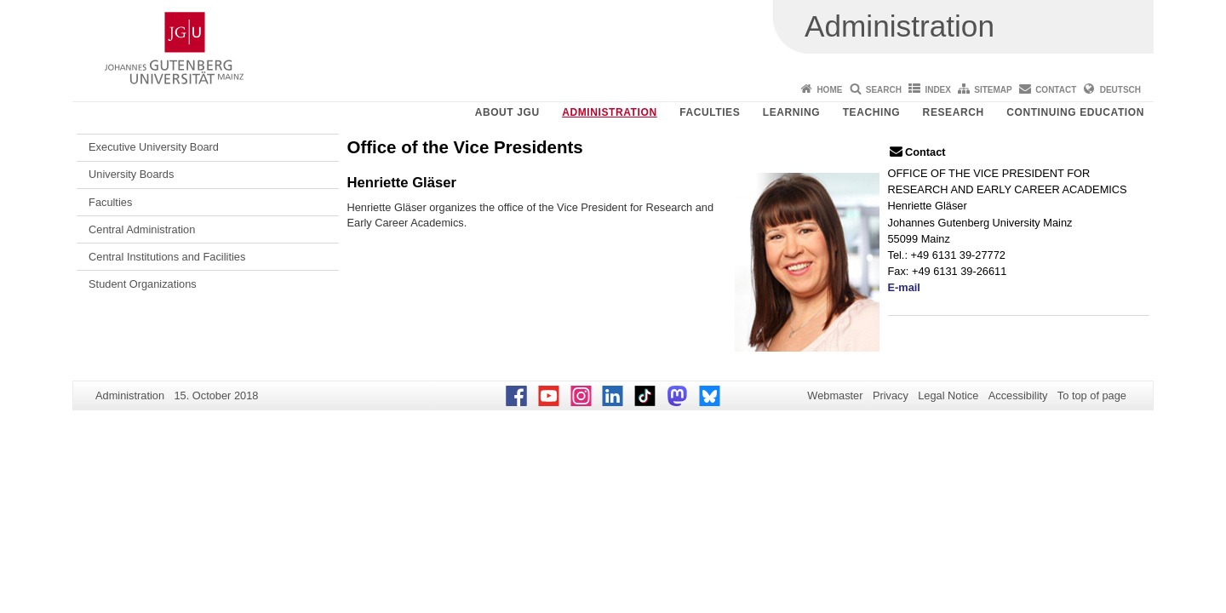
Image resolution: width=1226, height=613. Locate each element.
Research (953, 112)
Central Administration (142, 229)
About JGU (507, 112)
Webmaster (834, 395)
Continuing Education (1075, 112)
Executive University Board (154, 146)
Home (829, 90)
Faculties (709, 112)
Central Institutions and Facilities (167, 256)
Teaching (871, 112)
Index (938, 90)
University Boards (131, 174)
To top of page (1091, 395)
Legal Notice (948, 395)
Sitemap (992, 90)
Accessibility (1018, 395)
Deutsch (1120, 90)
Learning (791, 112)
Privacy (890, 395)
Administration (609, 112)
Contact (1055, 90)
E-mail (904, 287)
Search (884, 90)
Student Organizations (143, 284)
